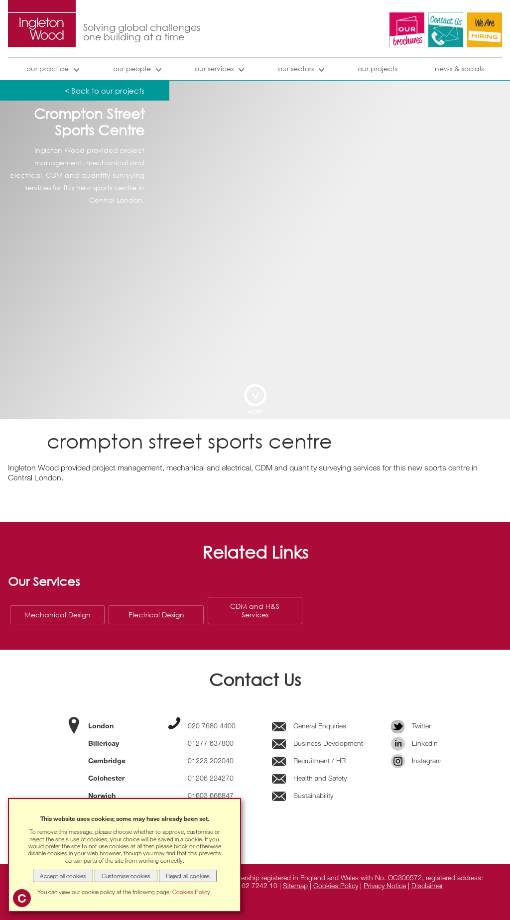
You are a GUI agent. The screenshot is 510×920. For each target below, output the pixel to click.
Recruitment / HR (309, 760)
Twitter (411, 725)
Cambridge (107, 760)
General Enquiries (309, 725)
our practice (47, 68)
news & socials (459, 68)
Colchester (106, 778)
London (101, 725)
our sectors (296, 68)
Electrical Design (156, 614)
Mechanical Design (57, 614)
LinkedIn (414, 743)
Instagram (416, 760)
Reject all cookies (188, 876)
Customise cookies (126, 876)
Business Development (317, 743)
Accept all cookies (63, 876)
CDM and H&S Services (254, 610)
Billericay (103, 743)
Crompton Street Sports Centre (89, 122)
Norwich (102, 795)
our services (214, 68)
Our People (132, 68)
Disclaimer (427, 885)
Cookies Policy (335, 885)
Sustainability (302, 795)
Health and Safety (309, 778)
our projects (377, 68)
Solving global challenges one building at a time (141, 32)
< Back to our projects (104, 90)
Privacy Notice (385, 885)
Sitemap (295, 885)
